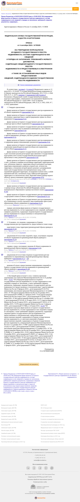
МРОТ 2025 (44, 405)
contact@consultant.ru (40, 460)
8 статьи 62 (30, 89)
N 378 (43, 306)
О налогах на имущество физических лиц (52, 419)
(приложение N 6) (44, 142)
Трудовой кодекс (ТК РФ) (8, 413)
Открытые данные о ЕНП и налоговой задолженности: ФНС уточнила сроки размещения (66, 31)
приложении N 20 (23, 269)
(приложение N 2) (20, 119)
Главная (3, 13)
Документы (8, 13)
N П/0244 (48, 179)
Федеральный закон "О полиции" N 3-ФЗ (52, 427)
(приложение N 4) (20, 130)
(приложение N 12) (36, 203)
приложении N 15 (10, 239)
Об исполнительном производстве (50, 413)
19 (27, 258)
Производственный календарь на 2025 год (13, 441)
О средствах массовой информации (50, 422)
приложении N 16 (35, 248)
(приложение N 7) (20, 149)
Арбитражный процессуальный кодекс (12, 422)
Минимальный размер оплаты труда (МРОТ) (53, 433)
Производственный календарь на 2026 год (53, 425)
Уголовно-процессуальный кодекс (10, 439)
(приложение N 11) (43, 196)
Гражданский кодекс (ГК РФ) (9, 405)
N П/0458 (33, 179)
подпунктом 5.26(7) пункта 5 (36, 95)
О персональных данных (47, 416)
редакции (23, 183)
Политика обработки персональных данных (40, 479)
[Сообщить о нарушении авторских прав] (40, 487)
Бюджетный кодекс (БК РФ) (8, 419)
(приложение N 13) (10, 215)
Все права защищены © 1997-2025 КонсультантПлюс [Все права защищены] (40, 474)
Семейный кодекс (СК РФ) (8, 433)
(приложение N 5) (10, 137)
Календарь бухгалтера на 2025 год (50, 436)
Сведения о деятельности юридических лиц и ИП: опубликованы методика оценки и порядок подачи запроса (67, 49)
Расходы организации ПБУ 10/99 (50, 430)
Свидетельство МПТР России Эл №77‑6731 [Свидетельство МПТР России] (40, 477)
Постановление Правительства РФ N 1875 (52, 441)
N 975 (11, 279)
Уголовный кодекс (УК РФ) (8, 416)
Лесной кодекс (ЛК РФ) (7, 430)
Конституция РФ (5, 425)
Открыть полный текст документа (29, 364)
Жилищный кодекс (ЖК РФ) (8, 408)
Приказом (16, 205)
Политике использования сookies (45, 493)
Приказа (11, 217)
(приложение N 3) (38, 124)
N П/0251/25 (15, 181)
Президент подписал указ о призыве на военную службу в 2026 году (66, 23)
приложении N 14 (10, 229)
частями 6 (22, 89)
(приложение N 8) (32, 157)
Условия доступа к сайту (40, 482)
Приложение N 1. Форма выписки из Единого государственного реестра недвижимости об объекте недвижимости (60, 375)
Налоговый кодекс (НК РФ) (8, 410)
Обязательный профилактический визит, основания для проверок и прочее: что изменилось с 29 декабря (66, 40)
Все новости (60, 55)
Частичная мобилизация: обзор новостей (52, 439)
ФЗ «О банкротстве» (46, 408)
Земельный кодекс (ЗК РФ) (8, 427)
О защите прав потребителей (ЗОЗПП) (51, 410)
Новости (62, 17)
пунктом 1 (21, 95)
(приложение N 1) (28, 112)
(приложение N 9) (38, 177)
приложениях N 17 (19, 258)
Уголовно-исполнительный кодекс (10, 436)
